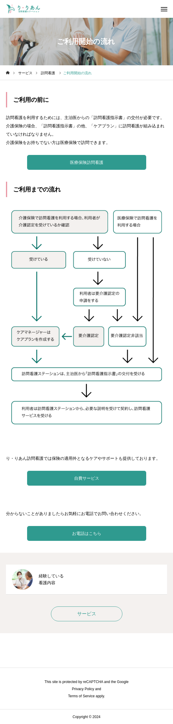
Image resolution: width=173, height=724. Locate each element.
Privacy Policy (83, 689)
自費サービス (86, 478)
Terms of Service (81, 696)
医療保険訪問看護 (86, 162)
